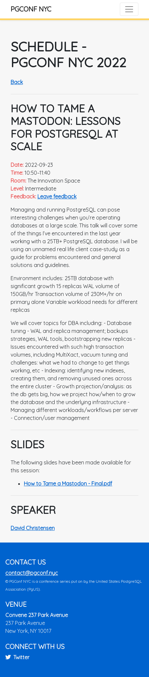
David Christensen (33, 528)
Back (17, 82)
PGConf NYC (31, 9)
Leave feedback (56, 196)
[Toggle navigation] (129, 9)
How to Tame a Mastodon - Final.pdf (68, 483)
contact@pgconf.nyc (31, 573)
